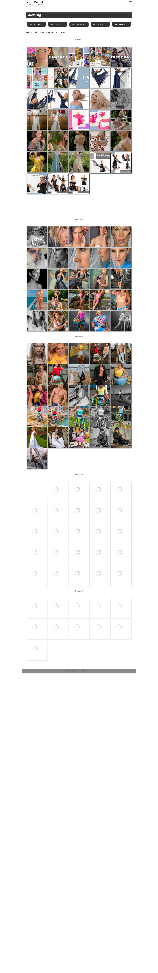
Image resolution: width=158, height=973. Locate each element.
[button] (36, 24)
